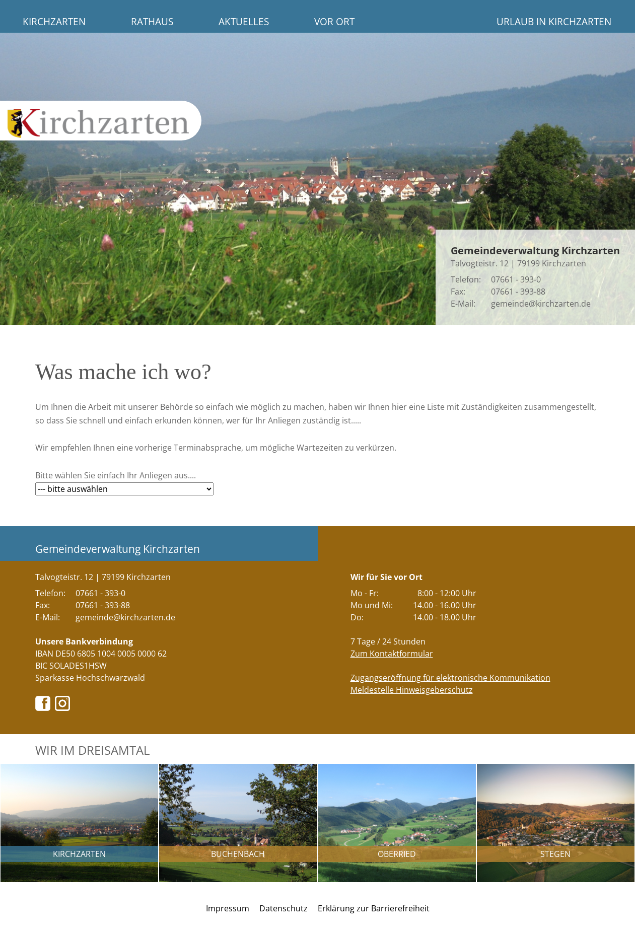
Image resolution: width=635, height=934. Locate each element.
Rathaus (152, 21)
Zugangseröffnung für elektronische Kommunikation (450, 677)
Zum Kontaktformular (391, 653)
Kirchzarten (54, 21)
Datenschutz (283, 908)
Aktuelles (244, 21)
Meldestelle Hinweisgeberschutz (411, 689)
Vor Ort (334, 21)
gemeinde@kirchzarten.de (541, 303)
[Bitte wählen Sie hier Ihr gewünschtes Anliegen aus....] (124, 488)
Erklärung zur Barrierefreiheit (374, 908)
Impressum (227, 908)
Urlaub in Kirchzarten (554, 21)
